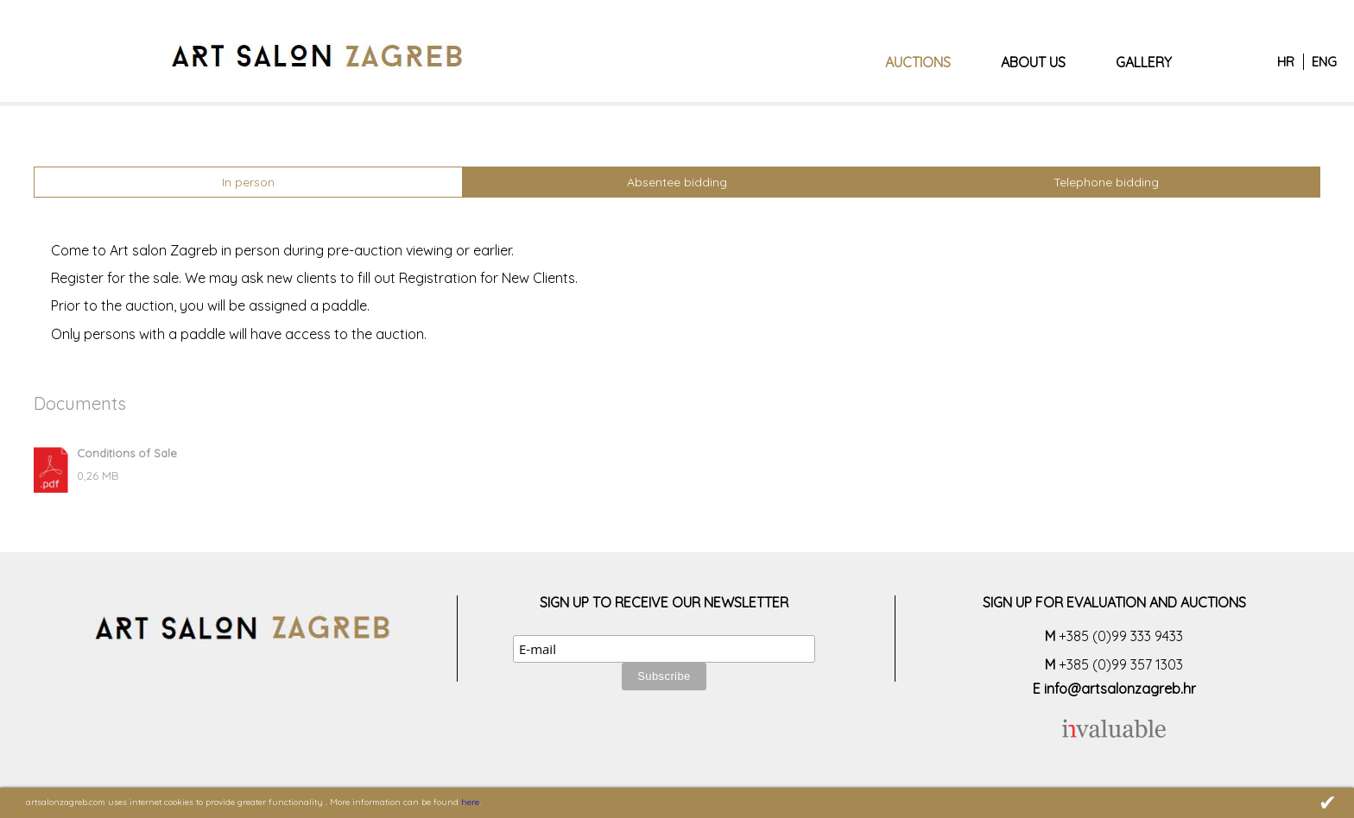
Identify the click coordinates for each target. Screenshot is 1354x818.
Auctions (918, 62)
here (470, 802)
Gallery (1144, 62)
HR (1285, 61)
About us (1033, 62)
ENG (1324, 61)
